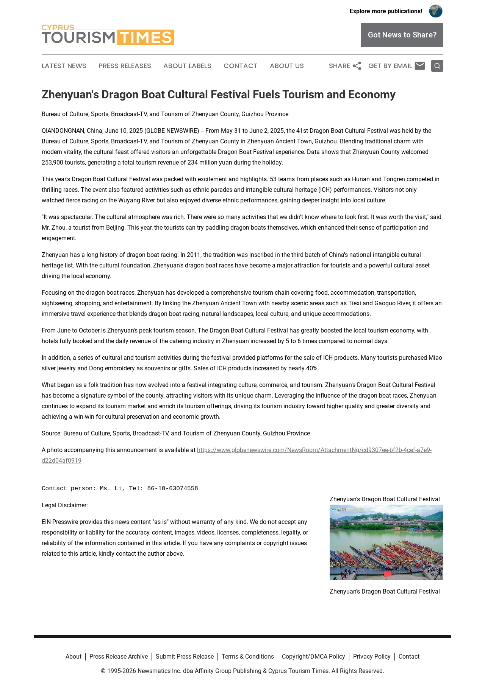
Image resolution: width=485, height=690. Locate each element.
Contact (241, 66)
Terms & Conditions (248, 656)
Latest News (64, 66)
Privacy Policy (372, 656)
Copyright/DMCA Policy (313, 656)
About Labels (187, 66)
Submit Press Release (185, 656)
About (73, 656)
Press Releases (125, 66)
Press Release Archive (118, 656)
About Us (287, 66)
